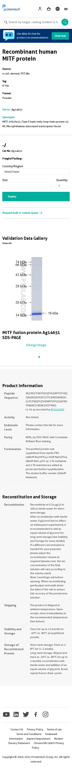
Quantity (62, 180)
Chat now (60, 35)
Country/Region (12, 166)
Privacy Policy (35, 729)
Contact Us (16, 729)
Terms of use (54, 729)
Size (5, 180)
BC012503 (57, 409)
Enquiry (12, 196)
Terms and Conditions (28, 734)
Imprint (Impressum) (38, 738)
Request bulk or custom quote (22, 212)
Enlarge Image (36, 345)
